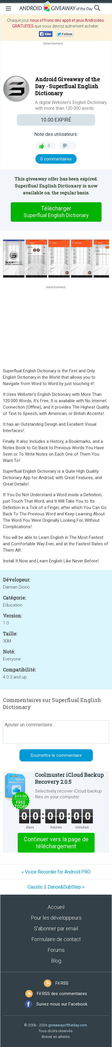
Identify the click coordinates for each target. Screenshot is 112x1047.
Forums (56, 950)
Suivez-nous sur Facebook (61, 1004)
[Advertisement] (56, 60)
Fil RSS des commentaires (62, 993)
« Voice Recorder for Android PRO (56, 872)
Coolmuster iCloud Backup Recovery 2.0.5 (69, 778)
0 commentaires (56, 159)
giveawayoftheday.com (67, 1025)
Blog (56, 961)
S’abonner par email (56, 928)
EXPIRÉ (56, 120)
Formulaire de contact (56, 939)
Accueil (56, 907)
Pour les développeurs (56, 918)
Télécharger (56, 212)
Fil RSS (61, 983)
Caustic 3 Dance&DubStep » (56, 887)
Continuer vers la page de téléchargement (56, 843)
